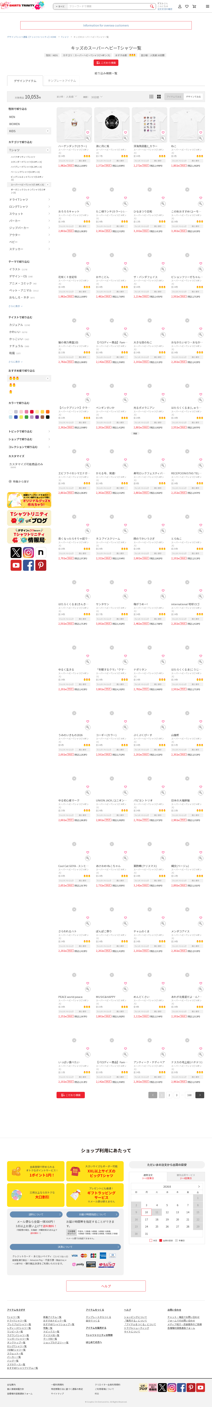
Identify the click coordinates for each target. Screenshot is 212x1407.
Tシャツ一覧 (13, 1317)
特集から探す (21, 481)
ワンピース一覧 (15, 1331)
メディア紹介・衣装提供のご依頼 (184, 1324)
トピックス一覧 (51, 1331)
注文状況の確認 (164, 8)
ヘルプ (106, 1286)
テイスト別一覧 (51, 1335)
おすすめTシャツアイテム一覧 (22, 1368)
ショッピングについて (135, 1317)
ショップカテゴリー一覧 (56, 1342)
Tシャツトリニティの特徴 (99, 1335)
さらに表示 (14, 306)
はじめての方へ (94, 1342)
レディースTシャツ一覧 (19, 1328)
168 (189, 1095)
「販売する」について (135, 1320)
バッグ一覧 (13, 1360)
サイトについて (132, 1331)
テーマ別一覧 (50, 1338)
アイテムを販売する (96, 1327)
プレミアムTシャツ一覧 (19, 1324)
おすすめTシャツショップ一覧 (58, 1324)
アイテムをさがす (16, 1309)
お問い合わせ (174, 1309)
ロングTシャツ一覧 (17, 1346)
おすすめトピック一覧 (54, 1320)
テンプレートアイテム (62, 80)
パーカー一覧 (14, 1357)
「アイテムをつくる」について (140, 1324)
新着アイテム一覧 (52, 1317)
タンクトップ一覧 (16, 1342)
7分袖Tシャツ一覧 (16, 1349)
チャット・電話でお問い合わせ (183, 1317)
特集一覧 (47, 1328)
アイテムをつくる (95, 1309)
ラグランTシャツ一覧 (18, 1335)
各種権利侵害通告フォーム (181, 1328)
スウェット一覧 (15, 1353)
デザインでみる (193, 96)
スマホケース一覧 (16, 1364)
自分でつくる (93, 1320)
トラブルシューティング (136, 1328)
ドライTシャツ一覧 (17, 1320)
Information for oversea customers (106, 25)
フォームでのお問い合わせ (181, 1320)
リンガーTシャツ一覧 (18, 1338)
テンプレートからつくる (98, 1317)
